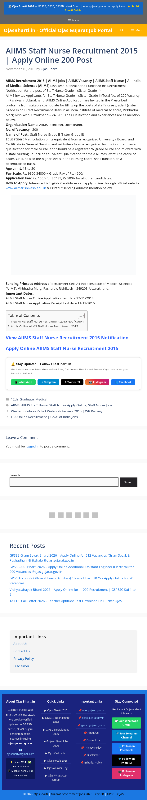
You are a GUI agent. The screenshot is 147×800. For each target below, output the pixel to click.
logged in (32, 446)
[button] (122, 30)
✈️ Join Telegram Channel (126, 735)
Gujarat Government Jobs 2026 (71, 794)
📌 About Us (91, 732)
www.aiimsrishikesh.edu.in (26, 188)
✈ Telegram (48, 382)
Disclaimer (21, 666)
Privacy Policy (23, 658)
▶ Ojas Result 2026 (56, 760)
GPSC (110, 794)
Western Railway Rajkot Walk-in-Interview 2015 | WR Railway (56, 411)
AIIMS (15, 405)
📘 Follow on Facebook (126, 748)
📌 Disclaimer (91, 755)
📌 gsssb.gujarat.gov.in (91, 725)
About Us (20, 643)
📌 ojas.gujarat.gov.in (91, 710)
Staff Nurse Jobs (100, 405)
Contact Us (21, 651)
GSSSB (99, 794)
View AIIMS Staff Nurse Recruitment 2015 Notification (47, 321)
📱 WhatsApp (23, 382)
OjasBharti (41, 794)
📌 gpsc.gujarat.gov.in (91, 717)
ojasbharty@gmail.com (20, 753)
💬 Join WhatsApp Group (126, 722)
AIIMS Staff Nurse (34, 405)
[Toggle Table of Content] (79, 316)
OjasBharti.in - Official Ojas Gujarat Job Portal (58, 30)
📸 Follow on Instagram (126, 773)
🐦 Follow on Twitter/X (126, 760)
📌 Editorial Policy (91, 762)
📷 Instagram (97, 382)
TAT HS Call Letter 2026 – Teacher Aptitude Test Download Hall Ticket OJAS (66, 601)
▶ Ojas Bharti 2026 (55, 710)
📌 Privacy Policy (91, 747)
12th (14, 399)
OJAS (120, 794)
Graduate (27, 399)
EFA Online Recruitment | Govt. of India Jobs (44, 417)
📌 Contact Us (91, 740)
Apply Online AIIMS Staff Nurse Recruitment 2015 (44, 326)
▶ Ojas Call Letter (55, 753)
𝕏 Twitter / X (72, 382)
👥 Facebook (123, 382)
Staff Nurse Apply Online (67, 405)
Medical (41, 399)
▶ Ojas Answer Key (56, 768)
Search (15, 475)
